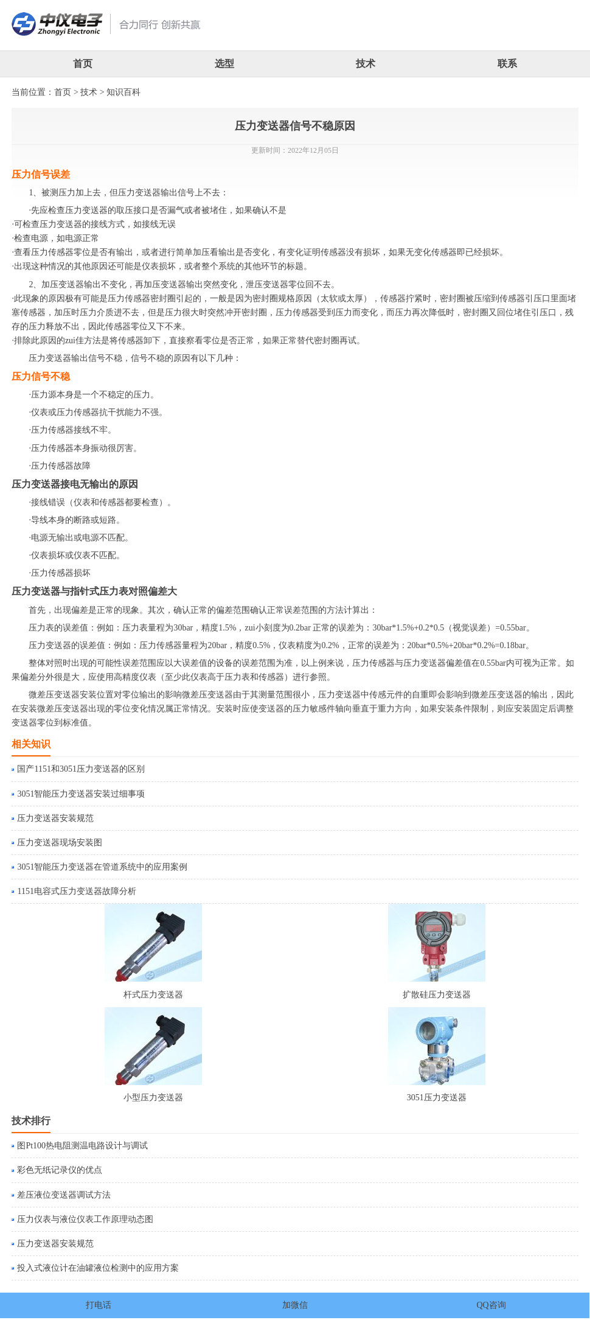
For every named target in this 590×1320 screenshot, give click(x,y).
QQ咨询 (490, 1305)
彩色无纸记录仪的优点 (59, 1170)
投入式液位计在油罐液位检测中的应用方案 (98, 1268)
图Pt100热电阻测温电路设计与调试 (82, 1145)
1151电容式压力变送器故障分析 (76, 891)
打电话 (98, 1305)
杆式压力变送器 (153, 994)
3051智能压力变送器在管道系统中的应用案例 (102, 866)
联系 (507, 63)
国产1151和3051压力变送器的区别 (80, 768)
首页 (82, 63)
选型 (224, 63)
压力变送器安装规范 (55, 818)
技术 (365, 63)
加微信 (295, 1305)
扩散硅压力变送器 (437, 994)
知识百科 (123, 92)
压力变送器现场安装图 (59, 842)
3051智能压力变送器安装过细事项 (81, 793)
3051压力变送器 (437, 1097)
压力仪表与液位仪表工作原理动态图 (85, 1219)
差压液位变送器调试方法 (64, 1195)
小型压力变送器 (153, 1097)
